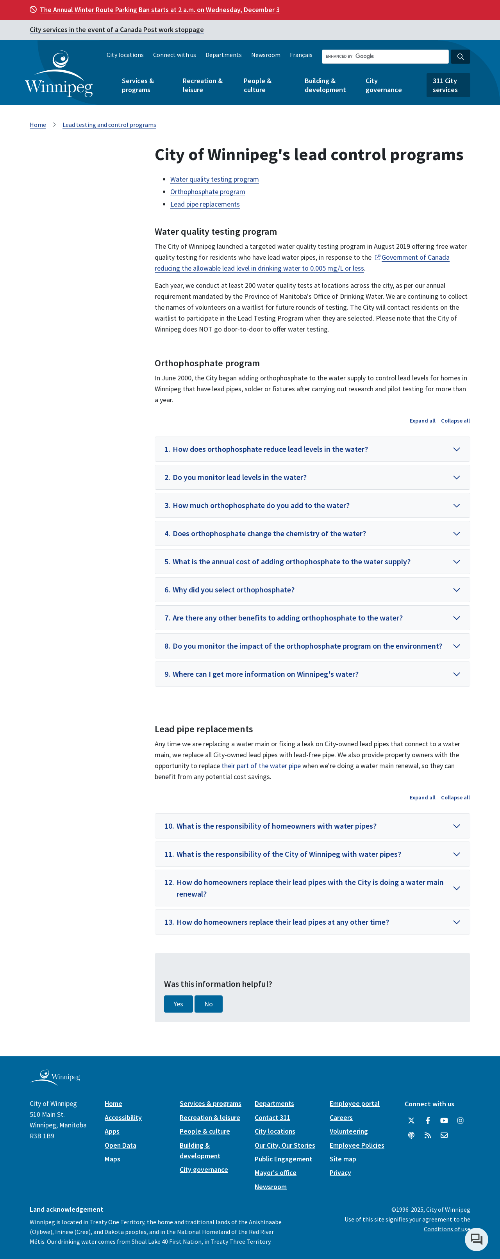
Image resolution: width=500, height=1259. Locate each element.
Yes (178, 1004)
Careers (341, 1117)
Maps (112, 1159)
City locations (125, 55)
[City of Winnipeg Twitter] (411, 1120)
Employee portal (355, 1103)
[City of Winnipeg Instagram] (460, 1120)
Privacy (340, 1172)
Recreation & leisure (203, 85)
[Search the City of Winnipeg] (385, 57)
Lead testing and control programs (109, 124)
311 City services (445, 85)
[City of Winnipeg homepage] (55, 1083)
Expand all (423, 420)
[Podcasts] (411, 1135)
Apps (112, 1131)
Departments (223, 55)
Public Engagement (283, 1159)
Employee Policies (357, 1145)
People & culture (257, 85)
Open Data (120, 1145)
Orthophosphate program (207, 191)
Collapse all (455, 420)
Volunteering (349, 1131)
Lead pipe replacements (205, 204)
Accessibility (123, 1117)
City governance (384, 85)
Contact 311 (272, 1117)
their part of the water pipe (261, 765)
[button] (312, 449)
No (208, 1004)
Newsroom (265, 55)
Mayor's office (275, 1172)
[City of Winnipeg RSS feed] (427, 1135)
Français (301, 55)
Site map (343, 1159)
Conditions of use (447, 1229)
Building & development (325, 85)
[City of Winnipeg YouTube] (444, 1120)
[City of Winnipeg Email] (444, 1135)
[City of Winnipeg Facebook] (427, 1120)
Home (38, 124)
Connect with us (174, 55)
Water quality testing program (214, 179)
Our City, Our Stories (285, 1145)
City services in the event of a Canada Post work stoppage (117, 29)
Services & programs (138, 85)
